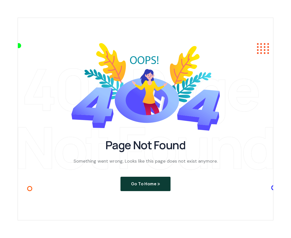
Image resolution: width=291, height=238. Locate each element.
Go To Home (145, 184)
